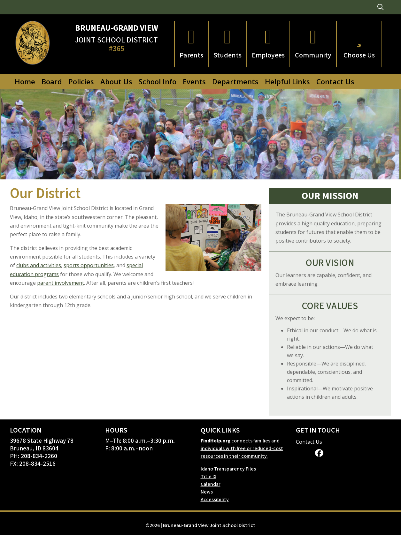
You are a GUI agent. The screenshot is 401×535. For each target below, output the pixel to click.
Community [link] (313, 55)
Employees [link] (268, 55)
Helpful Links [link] (287, 81)
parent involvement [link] (60, 282)
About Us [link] (116, 81)
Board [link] (52, 81)
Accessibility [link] (215, 499)
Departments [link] (235, 81)
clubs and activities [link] (38, 265)
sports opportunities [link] (89, 265)
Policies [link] (81, 81)
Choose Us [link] (359, 55)
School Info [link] (157, 81)
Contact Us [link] (335, 81)
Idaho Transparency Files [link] (228, 468)
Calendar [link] (210, 484)
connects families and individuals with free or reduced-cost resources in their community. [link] (242, 448)
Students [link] (227, 55)
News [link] (207, 491)
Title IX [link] (208, 476)
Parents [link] (191, 55)
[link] (380, 7)
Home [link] (25, 81)
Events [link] (194, 81)
